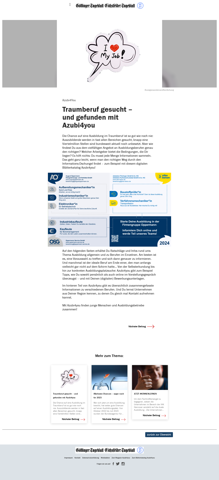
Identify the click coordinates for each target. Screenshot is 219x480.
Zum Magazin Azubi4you (121, 458)
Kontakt (77, 458)
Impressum (68, 458)
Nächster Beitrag (141, 326)
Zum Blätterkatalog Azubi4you (143, 458)
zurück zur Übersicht (159, 434)
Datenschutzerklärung (90, 458)
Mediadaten (105, 458)
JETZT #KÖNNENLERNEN (145, 394)
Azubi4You (69, 100)
